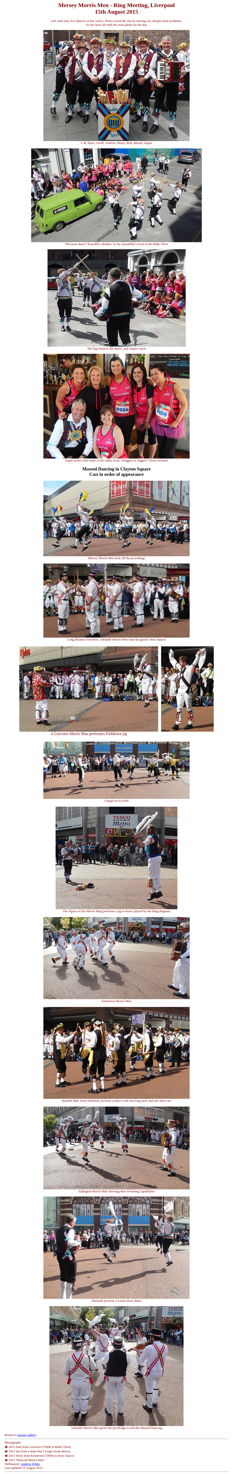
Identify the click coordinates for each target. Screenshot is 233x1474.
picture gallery (27, 1435)
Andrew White (30, 1464)
